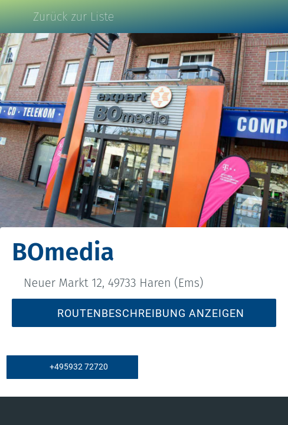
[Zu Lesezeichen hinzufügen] (234, 411)
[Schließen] (16, 16)
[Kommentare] (54, 411)
